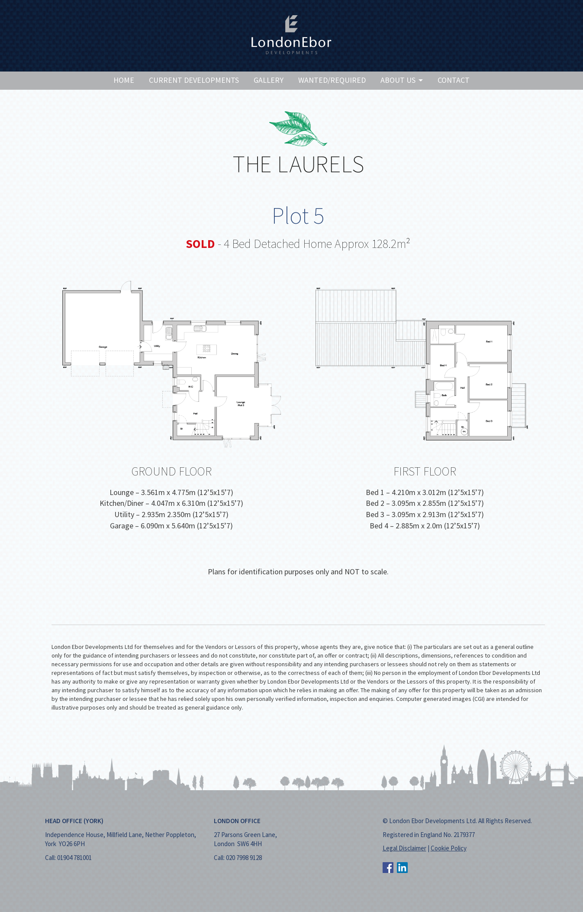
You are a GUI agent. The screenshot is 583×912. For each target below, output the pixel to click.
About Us (401, 80)
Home (123, 80)
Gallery (268, 80)
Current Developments (194, 80)
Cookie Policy (449, 848)
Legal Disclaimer (404, 848)
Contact (454, 80)
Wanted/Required (332, 80)
